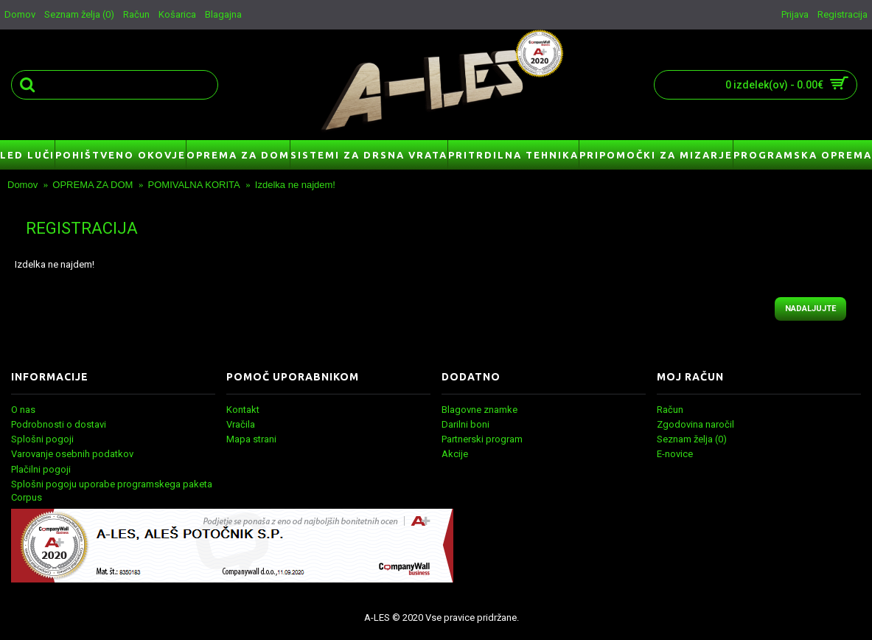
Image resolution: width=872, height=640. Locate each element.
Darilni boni (465, 424)
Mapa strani (251, 439)
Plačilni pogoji (41, 469)
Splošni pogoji (42, 439)
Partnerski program (482, 439)
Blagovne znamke (479, 409)
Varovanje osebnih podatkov (72, 453)
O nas (23, 409)
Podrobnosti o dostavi (58, 424)
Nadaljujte (810, 308)
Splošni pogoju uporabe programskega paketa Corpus (111, 491)
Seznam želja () (692, 439)
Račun (670, 409)
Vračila (240, 424)
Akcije (455, 453)
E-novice (675, 453)
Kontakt (242, 409)
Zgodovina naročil (695, 424)
